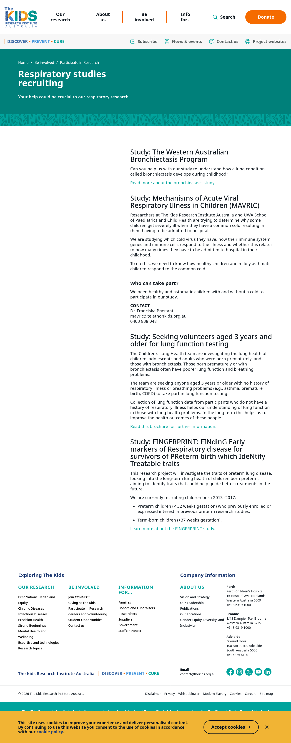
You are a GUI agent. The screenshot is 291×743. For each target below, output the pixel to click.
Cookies (235, 693)
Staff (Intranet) (129, 631)
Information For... (135, 589)
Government (128, 625)
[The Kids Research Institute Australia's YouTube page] (258, 672)
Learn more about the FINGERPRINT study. (172, 528)
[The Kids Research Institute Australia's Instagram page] (239, 672)
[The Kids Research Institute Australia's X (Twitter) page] (249, 672)
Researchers (127, 613)
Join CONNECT (79, 597)
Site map (266, 693)
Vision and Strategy (194, 597)
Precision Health (30, 620)
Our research (60, 17)
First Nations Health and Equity (36, 600)
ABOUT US (192, 587)
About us (103, 17)
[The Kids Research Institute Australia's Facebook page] (230, 672)
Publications (189, 608)
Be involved (144, 17)
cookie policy (50, 731)
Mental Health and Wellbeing (32, 634)
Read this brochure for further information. (173, 426)
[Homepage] (21, 17)
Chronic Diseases (31, 608)
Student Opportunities (85, 620)
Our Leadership (192, 603)
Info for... (186, 17)
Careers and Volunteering (87, 614)
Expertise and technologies (38, 642)
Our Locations (190, 614)
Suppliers (125, 619)
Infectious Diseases (33, 614)
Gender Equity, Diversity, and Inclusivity (202, 623)
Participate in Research (79, 62)
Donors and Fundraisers (136, 608)
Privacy (169, 693)
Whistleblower (189, 693)
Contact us (76, 625)
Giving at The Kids (81, 603)
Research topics (30, 648)
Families (124, 602)
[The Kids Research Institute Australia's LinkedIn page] (267, 672)
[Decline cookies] (267, 727)
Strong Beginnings (32, 625)
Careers (250, 693)
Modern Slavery (214, 693)
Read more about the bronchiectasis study (172, 182)
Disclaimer (153, 693)
